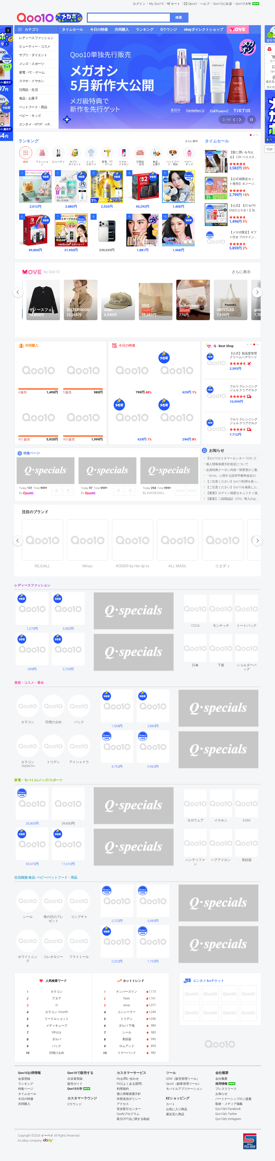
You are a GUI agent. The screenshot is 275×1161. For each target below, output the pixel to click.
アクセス (123, 1104)
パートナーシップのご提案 (233, 1099)
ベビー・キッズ (30, 116)
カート (175, 4)
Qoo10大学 (243, 4)
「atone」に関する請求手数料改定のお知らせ (233, 475)
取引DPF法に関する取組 (133, 1119)
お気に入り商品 (176, 1109)
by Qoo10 (52, 272)
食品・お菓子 (28, 98)
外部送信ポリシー (129, 1099)
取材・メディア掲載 (229, 1104)
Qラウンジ (74, 1104)
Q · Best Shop (224, 346)
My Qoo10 (156, 4)
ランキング (28, 141)
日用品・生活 (28, 90)
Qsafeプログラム (128, 1114)
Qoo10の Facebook (228, 1109)
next (257, 292)
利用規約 (123, 1089)
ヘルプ (205, 4)
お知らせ (216, 450)
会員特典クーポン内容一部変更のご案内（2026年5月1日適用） (233, 470)
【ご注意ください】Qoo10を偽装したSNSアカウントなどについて (233, 487)
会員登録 (24, 1078)
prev (18, 292)
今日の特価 (127, 345)
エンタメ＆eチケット (208, 981)
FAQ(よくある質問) (129, 1083)
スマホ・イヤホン (31, 81)
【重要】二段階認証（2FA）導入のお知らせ (233, 499)
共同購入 (31, 345)
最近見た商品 (175, 1114)
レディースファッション (36, 38)
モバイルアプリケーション (184, 1089)
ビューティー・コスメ (34, 46)
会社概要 (221, 1078)
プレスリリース (226, 1089)
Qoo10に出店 (222, 4)
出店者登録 (75, 1078)
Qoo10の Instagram (228, 1119)
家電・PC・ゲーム (32, 72)
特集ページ (31, 453)
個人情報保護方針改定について (227, 464)
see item (199, 598)
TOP (269, 149)
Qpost (192, 4)
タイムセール (217, 141)
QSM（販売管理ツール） (183, 1078)
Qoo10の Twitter (226, 1114)
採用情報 (221, 1083)
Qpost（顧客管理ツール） (183, 1083)
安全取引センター (129, 1109)
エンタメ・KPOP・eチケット (38, 124)
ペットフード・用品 (33, 107)
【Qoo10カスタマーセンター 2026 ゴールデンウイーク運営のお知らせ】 (233, 458)
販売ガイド (75, 1083)
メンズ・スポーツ (31, 64)
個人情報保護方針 (129, 1094)
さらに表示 (191, 141)
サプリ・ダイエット (33, 55)
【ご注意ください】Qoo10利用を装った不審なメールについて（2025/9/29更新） (233, 481)
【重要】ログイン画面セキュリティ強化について (233, 493)
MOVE (32, 272)
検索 (178, 17)
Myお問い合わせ (128, 1078)
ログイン (139, 4)
